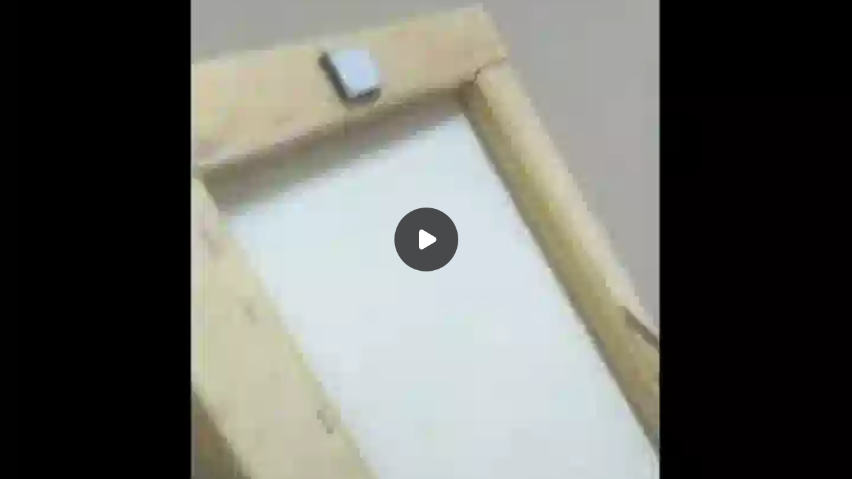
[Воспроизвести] (426, 239)
